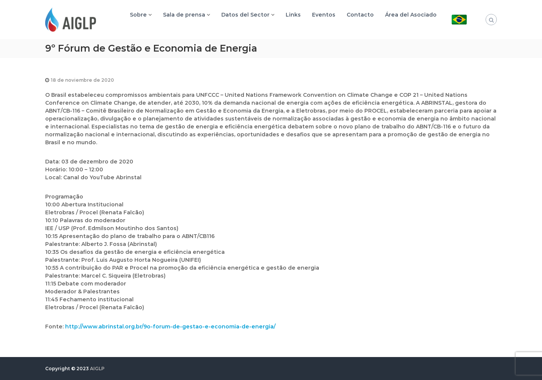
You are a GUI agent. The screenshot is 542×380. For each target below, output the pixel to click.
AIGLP (97, 368)
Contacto (360, 14)
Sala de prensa (184, 14)
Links (293, 14)
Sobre (138, 14)
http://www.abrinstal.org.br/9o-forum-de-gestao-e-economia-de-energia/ (170, 326)
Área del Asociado (411, 14)
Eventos (323, 14)
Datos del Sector (245, 14)
